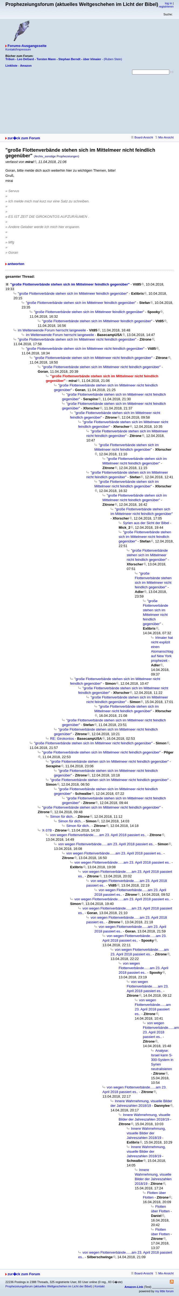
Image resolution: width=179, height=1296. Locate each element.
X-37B (47, 830)
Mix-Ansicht (164, 137)
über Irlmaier (92, 59)
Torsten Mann (46, 59)
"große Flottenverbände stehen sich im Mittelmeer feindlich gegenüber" (70, 284)
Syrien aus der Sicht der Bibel (146, 523)
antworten (16, 264)
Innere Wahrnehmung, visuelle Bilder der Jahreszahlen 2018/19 (146, 1133)
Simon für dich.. (62, 817)
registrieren (166, 6)
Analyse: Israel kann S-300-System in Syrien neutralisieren (162, 1060)
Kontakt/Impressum (18, 49)
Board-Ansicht (142, 137)
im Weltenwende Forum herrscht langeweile (52, 330)
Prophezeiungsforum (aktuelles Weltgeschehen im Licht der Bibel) (48, 1286)
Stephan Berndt (69, 59)
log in (168, 3)
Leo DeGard (25, 59)
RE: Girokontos (62, 739)
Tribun (10, 59)
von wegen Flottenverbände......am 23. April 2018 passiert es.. (98, 835)
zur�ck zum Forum (24, 138)
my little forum (164, 1291)
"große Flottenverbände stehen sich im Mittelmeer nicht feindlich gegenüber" (77, 339)
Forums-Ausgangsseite (27, 46)
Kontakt (99, 1286)
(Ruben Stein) (113, 59)
